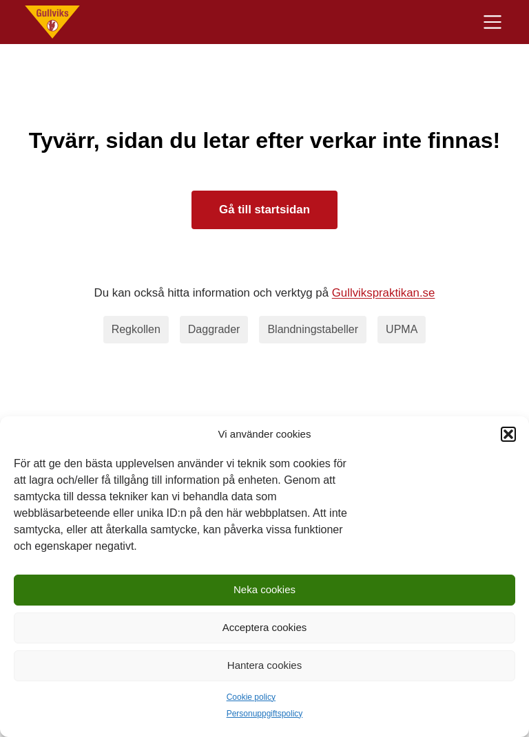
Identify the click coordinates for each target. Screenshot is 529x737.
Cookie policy (251, 697)
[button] (508, 434)
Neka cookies (264, 589)
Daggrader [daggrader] (214, 329)
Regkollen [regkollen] (136, 329)
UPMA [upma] (401, 329)
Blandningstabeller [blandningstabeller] (312, 329)
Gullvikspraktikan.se (383, 292)
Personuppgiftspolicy (265, 713)
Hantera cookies (264, 665)
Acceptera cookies (264, 627)
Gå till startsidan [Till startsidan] (264, 209)
